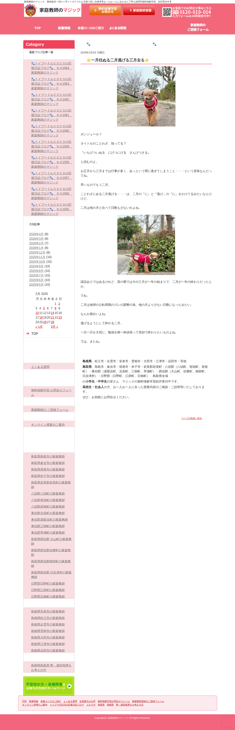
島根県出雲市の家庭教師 (48, 624)
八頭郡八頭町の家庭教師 (48, 493)
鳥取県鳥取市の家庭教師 (48, 456)
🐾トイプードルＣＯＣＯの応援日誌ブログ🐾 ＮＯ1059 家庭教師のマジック (52, 146)
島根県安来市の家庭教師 (48, 611)
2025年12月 (37, 252)
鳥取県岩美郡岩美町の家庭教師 (51, 485)
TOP (37, 28)
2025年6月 (36, 280)
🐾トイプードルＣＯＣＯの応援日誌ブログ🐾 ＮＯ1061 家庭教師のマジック (52, 115)
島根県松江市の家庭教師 (48, 618)
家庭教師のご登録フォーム (197, 28)
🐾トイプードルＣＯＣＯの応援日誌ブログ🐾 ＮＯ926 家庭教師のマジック (148, 44)
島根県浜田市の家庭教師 (48, 650)
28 (52, 322)
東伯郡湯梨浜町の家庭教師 (49, 519)
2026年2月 (36, 243)
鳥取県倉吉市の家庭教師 (48, 463)
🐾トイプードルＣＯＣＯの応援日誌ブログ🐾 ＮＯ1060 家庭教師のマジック (52, 131)
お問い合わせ (105, 10)
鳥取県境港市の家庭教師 (48, 469)
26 (45, 322)
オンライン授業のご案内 (48, 424)
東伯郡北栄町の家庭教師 (48, 513)
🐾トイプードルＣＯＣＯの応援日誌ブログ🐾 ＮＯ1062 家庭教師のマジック (52, 99)
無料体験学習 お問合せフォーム (51, 392)
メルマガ (48, 440)
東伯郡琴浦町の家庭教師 (48, 532)
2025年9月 (36, 266)
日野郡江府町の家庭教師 (48, 590)
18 (41, 317)
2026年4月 (36, 234)
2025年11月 (37, 257)
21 (52, 317)
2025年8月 (36, 270)
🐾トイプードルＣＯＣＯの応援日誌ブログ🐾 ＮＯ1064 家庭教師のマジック (52, 68)
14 (52, 313)
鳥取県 (48, 448)
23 (60, 317)
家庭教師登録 (139, 10)
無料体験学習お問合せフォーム (171, 28)
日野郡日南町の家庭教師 (48, 596)
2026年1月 (36, 248)
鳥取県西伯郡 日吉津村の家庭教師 (51, 575)
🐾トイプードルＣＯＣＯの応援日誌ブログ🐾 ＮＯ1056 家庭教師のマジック (52, 193)
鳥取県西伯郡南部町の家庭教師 (51, 564)
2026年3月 (36, 238)
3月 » (54, 326)
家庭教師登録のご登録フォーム (48, 401)
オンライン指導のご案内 (48, 416)
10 (37, 313)
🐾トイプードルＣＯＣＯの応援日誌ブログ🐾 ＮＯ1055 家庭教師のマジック (52, 209)
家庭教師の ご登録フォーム (50, 409)
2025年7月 (36, 275)
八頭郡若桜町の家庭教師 (48, 506)
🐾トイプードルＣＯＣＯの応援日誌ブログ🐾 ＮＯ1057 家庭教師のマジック (52, 178)
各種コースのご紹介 (91, 28)
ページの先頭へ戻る (191, 418)
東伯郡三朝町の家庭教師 (48, 526)
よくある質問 (117, 28)
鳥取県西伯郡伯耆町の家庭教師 (51, 552)
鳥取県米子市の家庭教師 (48, 476)
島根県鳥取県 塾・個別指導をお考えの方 (51, 668)
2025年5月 (36, 284)
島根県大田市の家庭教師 (48, 637)
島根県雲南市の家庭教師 (48, 631)
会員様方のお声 (144, 28)
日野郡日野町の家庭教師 (48, 583)
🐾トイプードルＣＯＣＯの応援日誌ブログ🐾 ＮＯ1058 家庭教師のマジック (52, 162)
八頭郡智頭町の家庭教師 (48, 500)
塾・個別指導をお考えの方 (48, 657)
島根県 (48, 603)
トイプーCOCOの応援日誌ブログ (48, 431)
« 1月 (39, 326)
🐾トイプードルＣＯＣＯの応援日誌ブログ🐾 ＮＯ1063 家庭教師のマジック (52, 83)
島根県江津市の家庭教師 (48, 644)
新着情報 (64, 28)
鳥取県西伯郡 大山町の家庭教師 (51, 541)
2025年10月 (37, 261)
